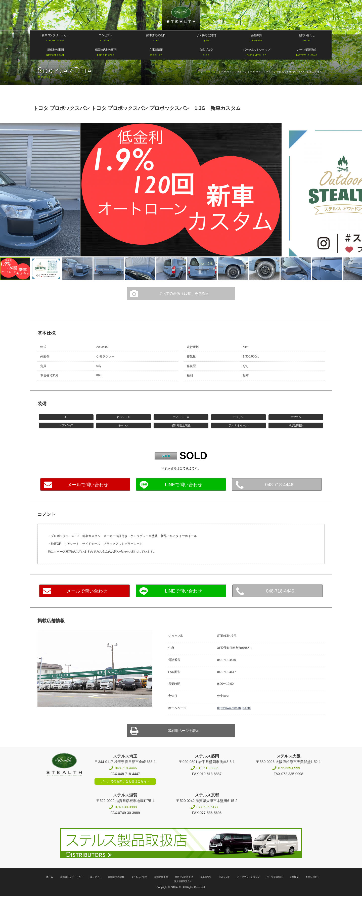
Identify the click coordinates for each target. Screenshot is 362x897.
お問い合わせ (313, 876)
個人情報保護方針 (183, 880)
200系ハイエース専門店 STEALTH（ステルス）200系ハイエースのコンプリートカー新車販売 (181, 15)
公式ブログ (224, 876)
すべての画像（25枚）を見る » (183, 293)
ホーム (196, 72)
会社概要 (294, 876)
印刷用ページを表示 (183, 730)
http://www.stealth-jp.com (234, 707)
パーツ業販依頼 (275, 876)
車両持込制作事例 (184, 876)
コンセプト (95, 876)
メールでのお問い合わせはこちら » (125, 780)
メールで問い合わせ (87, 484)
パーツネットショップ (248, 876)
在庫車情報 (209, 72)
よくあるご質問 (139, 876)
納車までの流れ (116, 876)
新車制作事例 (161, 876)
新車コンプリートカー (71, 876)
